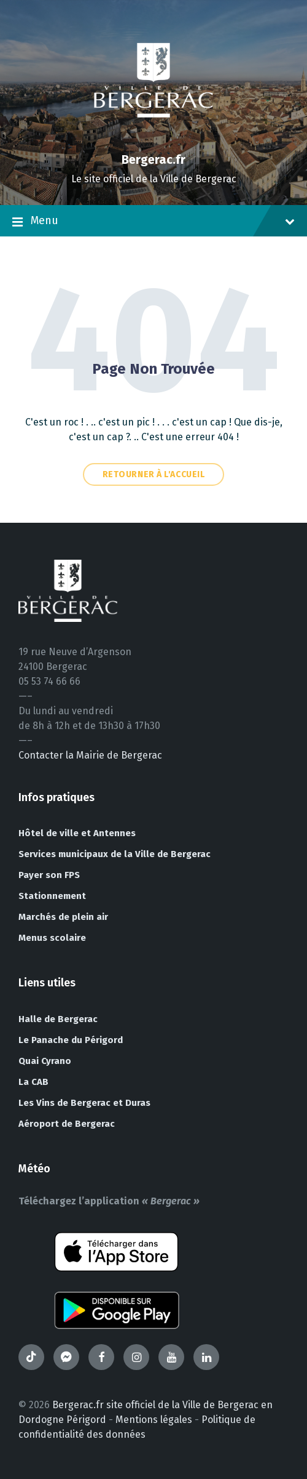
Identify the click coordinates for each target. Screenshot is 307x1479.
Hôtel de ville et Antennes (77, 833)
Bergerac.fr (153, 159)
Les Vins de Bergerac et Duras (84, 1102)
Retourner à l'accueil (154, 474)
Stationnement (52, 895)
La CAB (33, 1081)
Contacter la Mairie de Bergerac (90, 755)
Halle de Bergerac (58, 1019)
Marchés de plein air (63, 916)
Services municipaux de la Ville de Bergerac (114, 854)
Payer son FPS (49, 875)
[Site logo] (153, 138)
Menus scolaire (52, 937)
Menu (153, 222)
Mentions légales (153, 1419)
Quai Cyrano (44, 1060)
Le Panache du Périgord (70, 1040)
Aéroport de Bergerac (66, 1123)
